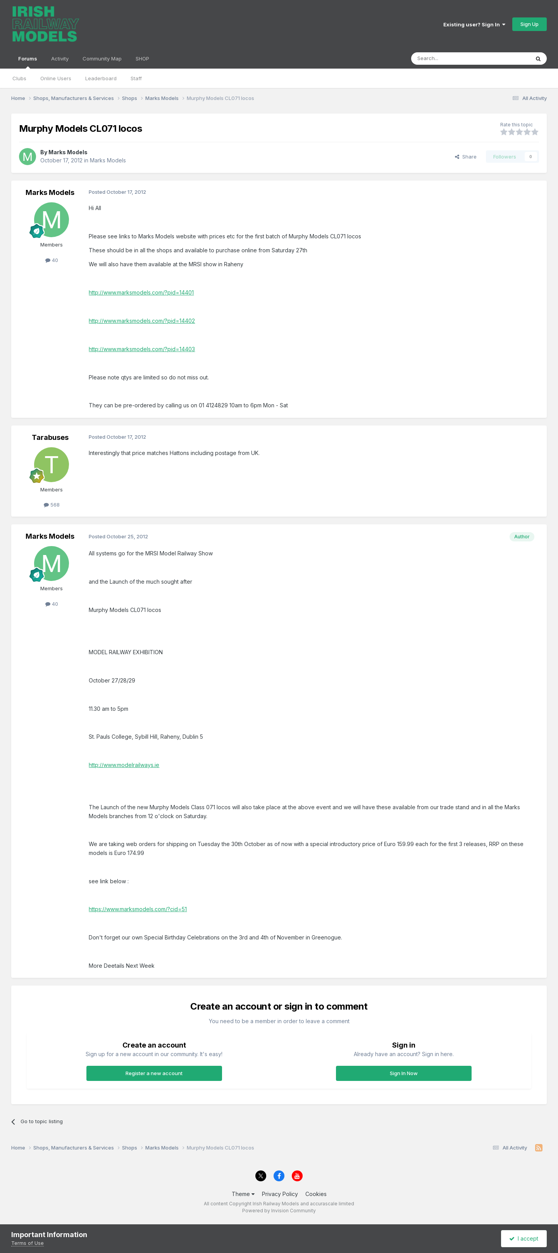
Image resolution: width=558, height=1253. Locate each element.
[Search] (450, 58)
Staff (136, 78)
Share (466, 156)
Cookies (316, 1194)
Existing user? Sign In (474, 24)
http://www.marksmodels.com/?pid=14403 (142, 349)
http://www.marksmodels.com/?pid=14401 (141, 292)
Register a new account (154, 1073)
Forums (27, 62)
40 (51, 260)
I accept (523, 1238)
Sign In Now (404, 1073)
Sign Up (529, 24)
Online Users (55, 78)
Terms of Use (27, 1243)
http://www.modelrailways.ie (124, 765)
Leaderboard (101, 78)
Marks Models (68, 152)
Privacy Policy (280, 1194)
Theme (243, 1194)
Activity (60, 58)
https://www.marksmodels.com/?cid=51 (138, 909)
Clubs (19, 78)
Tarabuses (50, 437)
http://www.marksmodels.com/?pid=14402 (142, 320)
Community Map (102, 58)
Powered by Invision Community (279, 1210)
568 (52, 505)
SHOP (142, 58)
